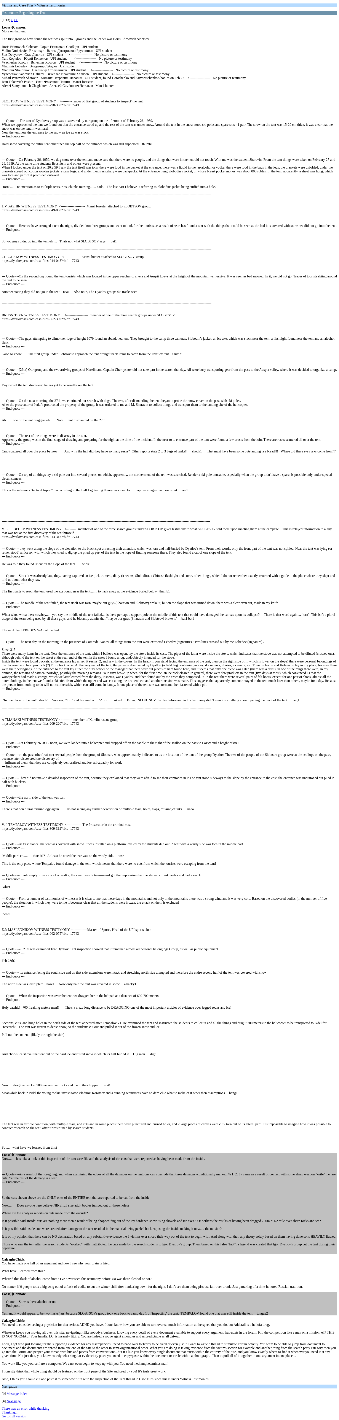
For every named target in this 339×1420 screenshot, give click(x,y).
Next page (14, 1401)
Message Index (17, 1394)
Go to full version (14, 1416)
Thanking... (10, 1412)
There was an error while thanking (25, 1408)
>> (16, 20)
